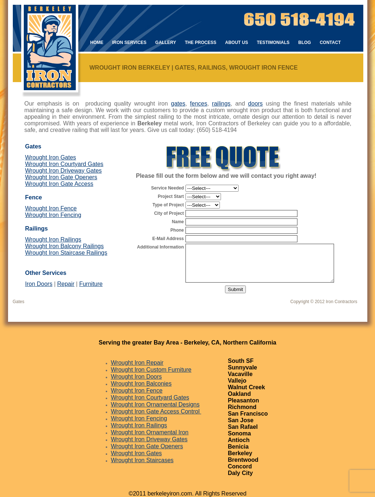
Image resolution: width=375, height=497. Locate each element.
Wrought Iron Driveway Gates (63, 170)
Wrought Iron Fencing (53, 215)
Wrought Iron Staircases (142, 460)
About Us (236, 42)
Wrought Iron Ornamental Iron (149, 432)
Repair (65, 284)
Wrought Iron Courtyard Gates (64, 164)
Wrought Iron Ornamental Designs (155, 404)
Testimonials (273, 42)
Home (97, 42)
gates (178, 103)
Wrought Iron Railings (53, 239)
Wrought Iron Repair (137, 363)
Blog (304, 42)
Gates (19, 301)
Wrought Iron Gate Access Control (156, 411)
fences (198, 103)
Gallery (165, 42)
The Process (200, 42)
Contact (330, 42)
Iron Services (129, 42)
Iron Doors (39, 284)
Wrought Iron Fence (51, 208)
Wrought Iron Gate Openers (61, 177)
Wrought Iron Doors (136, 376)
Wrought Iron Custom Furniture (151, 370)
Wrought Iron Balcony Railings (64, 246)
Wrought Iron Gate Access (59, 184)
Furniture (90, 284)
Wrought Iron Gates (50, 157)
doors (255, 103)
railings (221, 103)
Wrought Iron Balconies (141, 383)
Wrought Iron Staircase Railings (66, 253)
